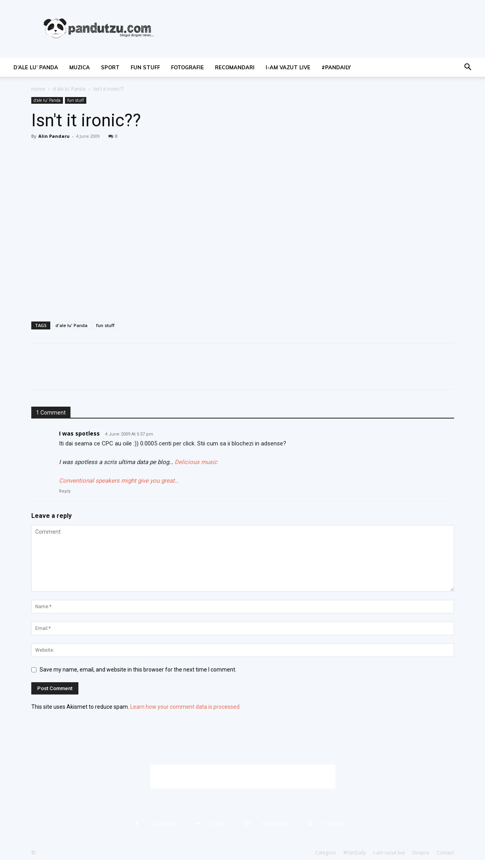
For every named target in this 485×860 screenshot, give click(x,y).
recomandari (235, 67)
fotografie (187, 67)
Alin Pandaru (54, 136)
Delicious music (196, 462)
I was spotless (79, 433)
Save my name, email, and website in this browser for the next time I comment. (138, 669)
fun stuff (145, 67)
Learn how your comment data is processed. (185, 707)
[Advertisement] (242, 776)
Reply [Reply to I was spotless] (64, 491)
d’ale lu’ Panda (35, 67)
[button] (467, 68)
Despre (421, 852)
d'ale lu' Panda (69, 89)
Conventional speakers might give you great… (119, 480)
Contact (445, 852)
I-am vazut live (288, 67)
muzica (79, 67)
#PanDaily (336, 67)
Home (38, 89)
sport (110, 67)
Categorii (325, 852)
